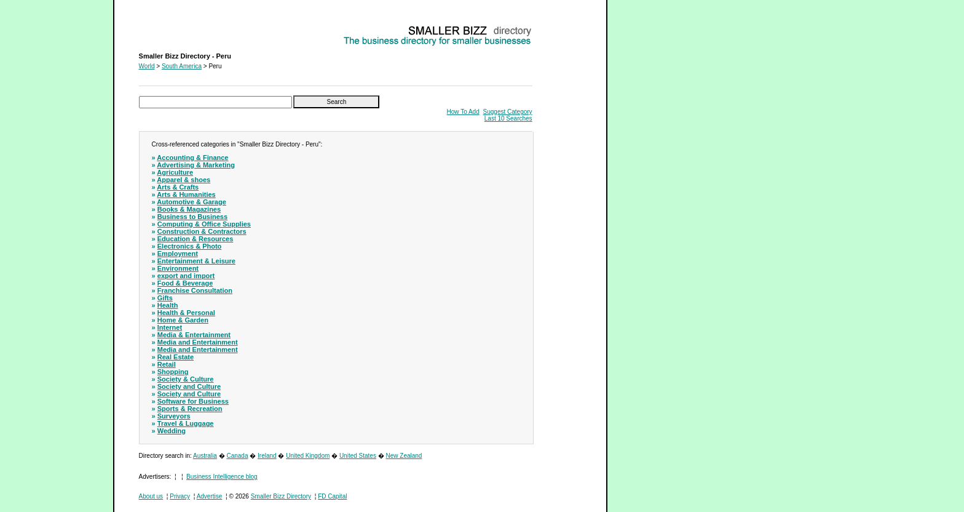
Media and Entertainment (197, 342)
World (147, 66)
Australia (205, 455)
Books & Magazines (189, 209)
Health (167, 305)
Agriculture (175, 172)
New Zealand (404, 455)
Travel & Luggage (185, 423)
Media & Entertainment (194, 334)
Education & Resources (195, 238)
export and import (186, 275)
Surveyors (174, 416)
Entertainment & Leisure (196, 261)
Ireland (267, 455)
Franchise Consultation (194, 290)
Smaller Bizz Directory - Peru (178, 28)
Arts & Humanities (186, 194)
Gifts (165, 298)
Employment (177, 253)
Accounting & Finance (192, 157)
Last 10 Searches (508, 118)
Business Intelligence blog (222, 476)
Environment (178, 268)
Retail (166, 364)
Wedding (171, 430)
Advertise (210, 496)
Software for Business (193, 401)
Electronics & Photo (189, 246)
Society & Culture (185, 379)
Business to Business (192, 216)
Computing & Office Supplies (204, 224)
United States (357, 455)
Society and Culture (189, 386)
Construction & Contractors (202, 231)
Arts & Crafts (178, 187)
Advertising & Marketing (196, 165)
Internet (169, 327)
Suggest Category (507, 111)
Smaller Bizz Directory (281, 496)
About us (151, 496)
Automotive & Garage (191, 202)
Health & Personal (186, 312)
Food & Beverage (185, 283)
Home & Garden (182, 320)
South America (182, 66)
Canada (237, 455)
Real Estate (175, 357)
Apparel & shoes (183, 179)
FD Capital (332, 496)
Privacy (180, 496)
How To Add (463, 111)
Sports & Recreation (190, 408)
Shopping (173, 371)
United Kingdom (308, 455)
